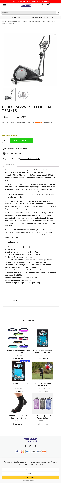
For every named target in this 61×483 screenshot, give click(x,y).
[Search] (58, 12)
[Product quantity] (5, 140)
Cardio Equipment (35, 21)
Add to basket (21, 140)
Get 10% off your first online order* (27, 1)
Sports (10, 21)
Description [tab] (10, 164)
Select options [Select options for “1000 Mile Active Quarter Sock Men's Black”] (18, 424)
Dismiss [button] (45, 1)
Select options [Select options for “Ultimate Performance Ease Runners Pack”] (18, 359)
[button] (4, 6)
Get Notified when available (30, 159)
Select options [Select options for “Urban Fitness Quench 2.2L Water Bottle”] (42, 424)
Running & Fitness (20, 21)
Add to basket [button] (43, 359)
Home (4, 21)
